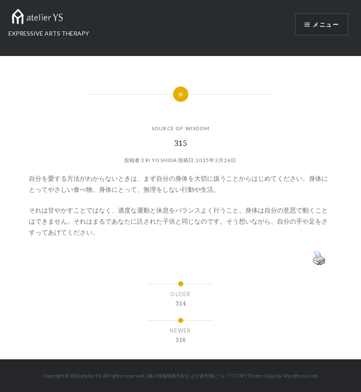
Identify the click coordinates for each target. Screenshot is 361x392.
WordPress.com (300, 375)
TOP (239, 375)
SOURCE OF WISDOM (180, 128)
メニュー (326, 24)
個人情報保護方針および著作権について (190, 375)
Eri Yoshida (159, 160)
